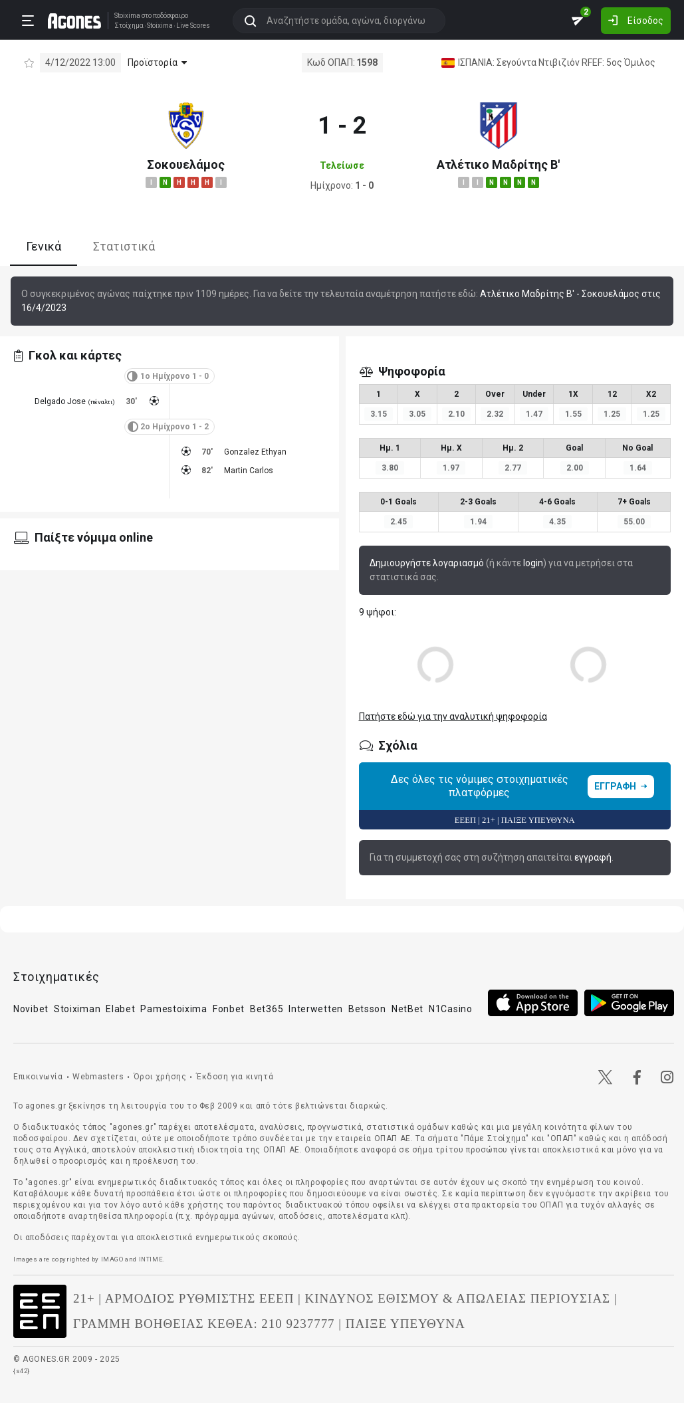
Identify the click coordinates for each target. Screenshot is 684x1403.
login (533, 563)
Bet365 (266, 1009)
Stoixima (127, 15)
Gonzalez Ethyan (255, 452)
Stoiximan (77, 1009)
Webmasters (98, 1076)
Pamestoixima (173, 1009)
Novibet (31, 1009)
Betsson (367, 1009)
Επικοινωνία (38, 1076)
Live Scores (193, 26)
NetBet (407, 1009)
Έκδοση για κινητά (234, 1076)
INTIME (151, 1259)
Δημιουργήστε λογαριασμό (427, 563)
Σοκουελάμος (186, 164)
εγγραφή (593, 857)
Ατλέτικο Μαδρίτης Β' (498, 164)
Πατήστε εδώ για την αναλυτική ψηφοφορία (453, 716)
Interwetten (315, 1009)
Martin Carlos (248, 470)
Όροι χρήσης (160, 1076)
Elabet (120, 1009)
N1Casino (451, 1009)
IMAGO (112, 1259)
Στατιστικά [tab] (124, 246)
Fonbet (229, 1009)
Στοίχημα (129, 26)
